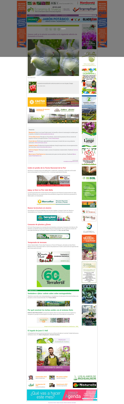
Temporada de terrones (37, 242)
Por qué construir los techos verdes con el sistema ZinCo (50, 310)
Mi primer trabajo (62, 376)
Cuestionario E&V (62, 384)
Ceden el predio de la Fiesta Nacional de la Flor (47, 168)
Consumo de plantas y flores (39, 224)
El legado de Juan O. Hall (38, 330)
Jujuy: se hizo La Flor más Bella (40, 190)
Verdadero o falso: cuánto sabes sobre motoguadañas (49, 293)
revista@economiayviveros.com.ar (71, 161)
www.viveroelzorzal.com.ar (44, 147)
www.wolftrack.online (41, 142)
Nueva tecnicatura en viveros (39, 208)
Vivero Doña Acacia (53, 138)
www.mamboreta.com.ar (47, 134)
